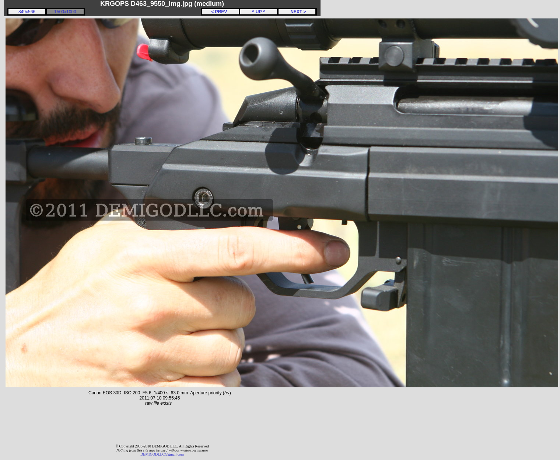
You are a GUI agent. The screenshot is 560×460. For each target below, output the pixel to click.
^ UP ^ (258, 11)
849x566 (26, 11)
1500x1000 (65, 11)
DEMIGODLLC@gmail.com (162, 454)
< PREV (220, 11)
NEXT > (296, 11)
